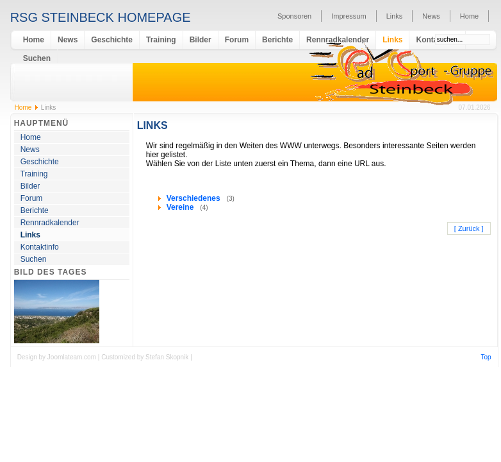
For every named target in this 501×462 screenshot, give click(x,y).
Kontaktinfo (40, 247)
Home (469, 16)
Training (161, 39)
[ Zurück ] (469, 228)
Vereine (181, 207)
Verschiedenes (194, 198)
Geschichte (112, 39)
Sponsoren (294, 16)
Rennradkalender (337, 39)
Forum (237, 39)
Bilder (200, 39)
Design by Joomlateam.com (57, 357)
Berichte (277, 39)
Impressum (348, 16)
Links (394, 16)
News (431, 16)
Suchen (37, 58)
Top (486, 357)
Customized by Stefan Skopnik (145, 357)
